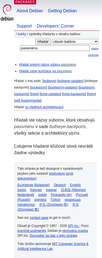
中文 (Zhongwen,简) (53, 205)
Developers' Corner (55, 26)
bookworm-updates (62, 87)
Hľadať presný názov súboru (47, 64)
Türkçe (55, 200)
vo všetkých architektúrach (44, 107)
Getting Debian (62, 10)
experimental (31, 100)
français (36, 190)
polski (42, 195)
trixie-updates (50, 94)
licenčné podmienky (31, 231)
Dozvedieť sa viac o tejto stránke (53, 236)
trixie (34, 94)
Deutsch (60, 185)
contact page (39, 218)
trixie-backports (74, 94)
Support (24, 26)
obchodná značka (75, 231)
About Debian (30, 10)
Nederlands (25, 195)
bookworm (38, 87)
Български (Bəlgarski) (33, 185)
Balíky (22, 34)
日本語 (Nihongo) (73, 190)
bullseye (49, 81)
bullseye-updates (70, 81)
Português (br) (61, 195)
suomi (21, 190)
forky (91, 94)
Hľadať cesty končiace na (45, 71)
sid (17, 100)
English (75, 185)
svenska (40, 200)
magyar (51, 190)
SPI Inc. (73, 226)
